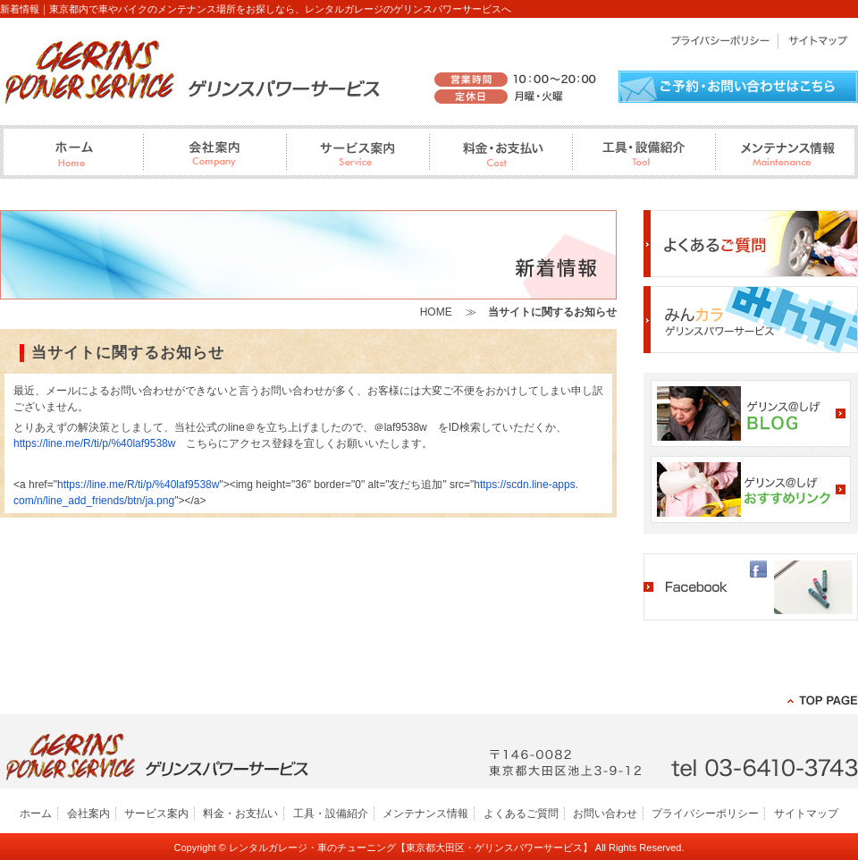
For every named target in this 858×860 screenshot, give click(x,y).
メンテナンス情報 (425, 813)
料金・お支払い (240, 813)
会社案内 (88, 813)
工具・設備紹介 (330, 813)
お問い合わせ (605, 813)
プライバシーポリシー (705, 813)
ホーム (36, 813)
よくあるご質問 (521, 813)
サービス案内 (156, 813)
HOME (436, 312)
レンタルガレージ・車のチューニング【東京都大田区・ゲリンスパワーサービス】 (411, 847)
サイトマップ (806, 813)
